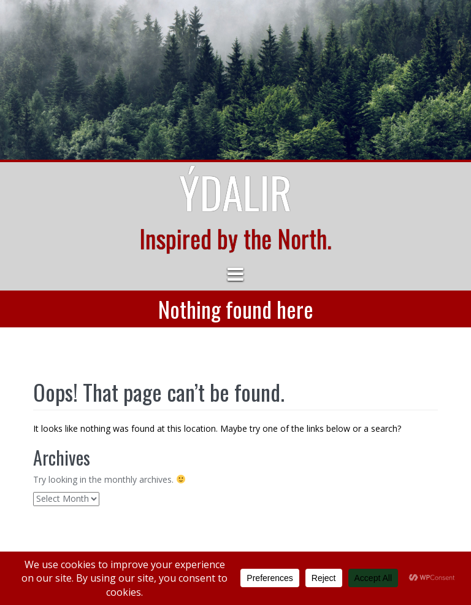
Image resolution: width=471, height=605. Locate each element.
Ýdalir (235, 192)
